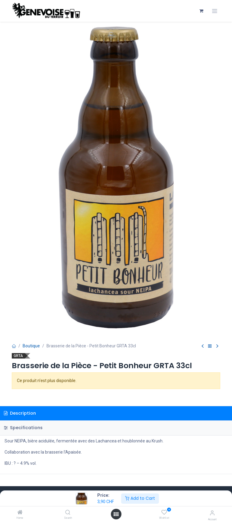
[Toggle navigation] (214, 11)
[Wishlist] (164, 512)
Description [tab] (20, 413)
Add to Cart (140, 498)
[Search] (68, 512)
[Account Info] (212, 512)
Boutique (31, 345)
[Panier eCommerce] (201, 10)
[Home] (20, 512)
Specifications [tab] (23, 428)
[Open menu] (116, 514)
